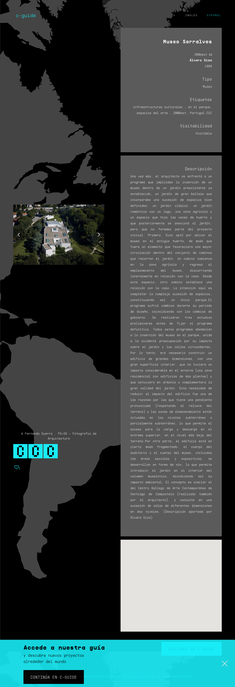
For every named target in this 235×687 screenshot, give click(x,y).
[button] (18, 234)
